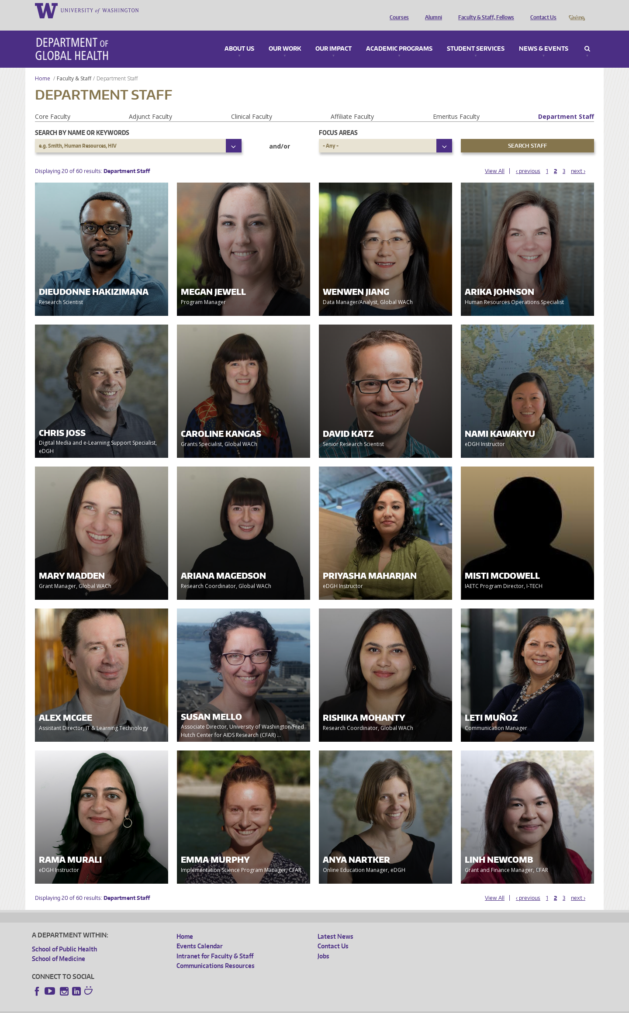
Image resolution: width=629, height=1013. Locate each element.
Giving (576, 10)
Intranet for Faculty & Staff (214, 943)
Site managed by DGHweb (235, 1006)
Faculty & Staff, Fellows (484, 10)
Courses (397, 10)
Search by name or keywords (82, 120)
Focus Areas (338, 120)
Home (42, 66)
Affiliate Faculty (352, 104)
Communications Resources (215, 953)
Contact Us (541, 10)
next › (578, 159)
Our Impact (333, 37)
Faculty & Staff (74, 66)
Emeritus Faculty (456, 104)
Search (587, 36)
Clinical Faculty (251, 104)
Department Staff (566, 104)
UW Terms (183, 1006)
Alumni (431, 10)
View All (495, 159)
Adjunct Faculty (150, 104)
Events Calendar (199, 933)
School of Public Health (64, 936)
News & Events (543, 37)
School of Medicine (58, 946)
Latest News (335, 924)
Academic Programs (399, 37)
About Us (239, 37)
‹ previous (528, 159)
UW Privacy (148, 1006)
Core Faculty (52, 104)
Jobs (323, 943)
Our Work (285, 37)
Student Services (476, 37)
